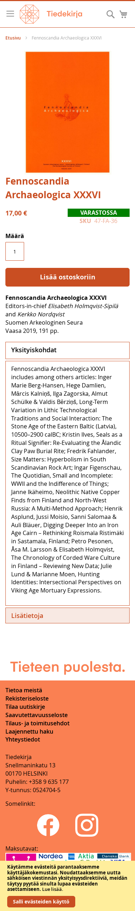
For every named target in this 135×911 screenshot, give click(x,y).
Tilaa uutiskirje (25, 707)
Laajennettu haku (29, 731)
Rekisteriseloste (27, 698)
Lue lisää (52, 889)
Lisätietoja (27, 615)
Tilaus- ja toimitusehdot (37, 723)
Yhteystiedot (22, 739)
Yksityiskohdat (34, 349)
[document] (67, 885)
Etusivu (13, 38)
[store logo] (51, 14)
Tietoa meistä (23, 690)
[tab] (67, 350)
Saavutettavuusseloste (36, 715)
